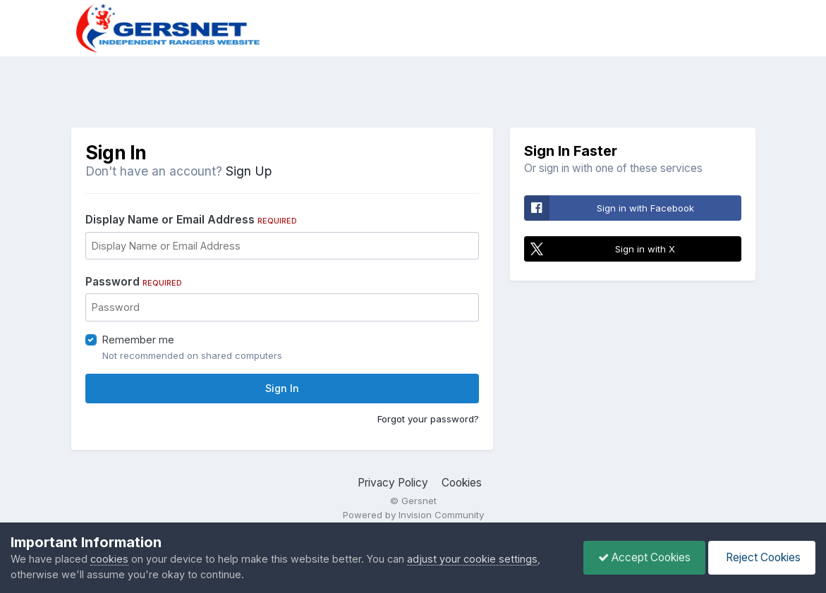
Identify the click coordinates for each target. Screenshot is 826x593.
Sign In (282, 388)
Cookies (462, 482)
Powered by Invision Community (413, 514)
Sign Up (249, 171)
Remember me (138, 340)
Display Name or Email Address (191, 219)
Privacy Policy (393, 482)
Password (133, 281)
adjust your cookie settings (472, 559)
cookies (109, 559)
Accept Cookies (644, 557)
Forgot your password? (428, 418)
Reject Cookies (762, 557)
